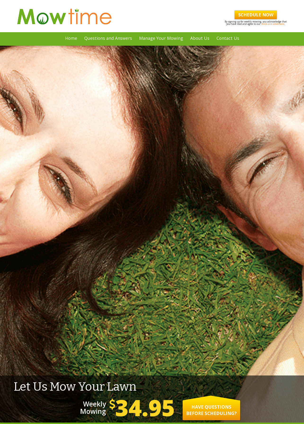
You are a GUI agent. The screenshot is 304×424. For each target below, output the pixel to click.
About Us (199, 38)
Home (71, 38)
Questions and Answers (108, 38)
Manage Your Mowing (161, 38)
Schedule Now (255, 15)
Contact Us (227, 38)
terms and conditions (272, 24)
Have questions (211, 323)
